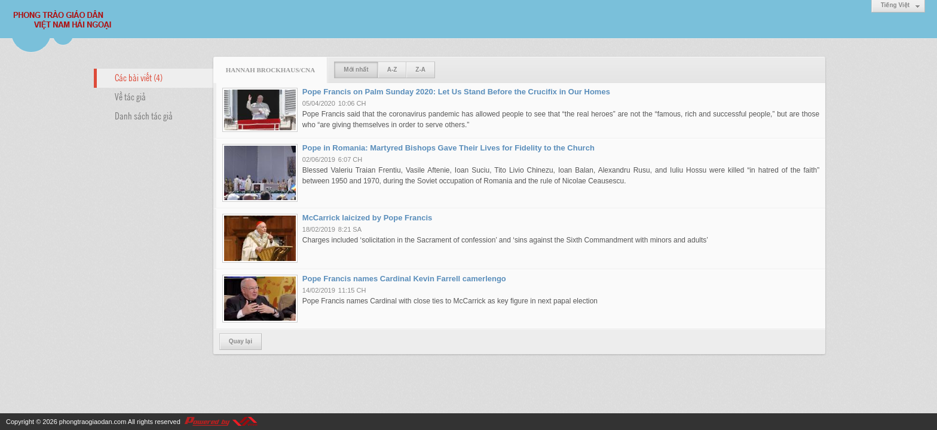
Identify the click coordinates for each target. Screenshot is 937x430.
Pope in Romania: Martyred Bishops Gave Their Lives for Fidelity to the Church (448, 147)
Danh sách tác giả (144, 115)
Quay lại (240, 341)
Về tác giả (130, 96)
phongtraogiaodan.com (93, 421)
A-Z (392, 69)
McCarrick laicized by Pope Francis (367, 217)
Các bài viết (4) (139, 77)
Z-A (420, 69)
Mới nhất (356, 69)
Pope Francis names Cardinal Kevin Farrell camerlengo (404, 278)
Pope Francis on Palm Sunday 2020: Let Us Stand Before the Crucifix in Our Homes (456, 91)
